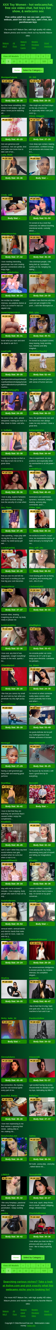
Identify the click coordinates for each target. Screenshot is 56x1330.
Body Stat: (14, 100)
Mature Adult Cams (24, 45)
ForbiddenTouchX (38, 351)
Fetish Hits (31, 1326)
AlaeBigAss (35, 625)
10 (14, 61)
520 (44, 61)
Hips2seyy (34, 154)
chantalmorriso (8, 233)
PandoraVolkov (36, 1018)
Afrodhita (5, 939)
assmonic (34, 978)
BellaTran (34, 1095)
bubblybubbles (8, 625)
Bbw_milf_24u (36, 548)
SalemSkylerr (35, 195)
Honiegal (5, 743)
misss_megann (36, 116)
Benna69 (33, 783)
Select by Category (32, 70)
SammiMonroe (8, 704)
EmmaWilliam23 (9, 860)
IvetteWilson (35, 469)
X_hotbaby (6, 430)
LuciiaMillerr (35, 822)
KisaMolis (6, 822)
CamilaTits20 (35, 704)
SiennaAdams (8, 1057)
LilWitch (5, 1174)
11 (20, 61)
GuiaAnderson (8, 900)
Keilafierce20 (35, 272)
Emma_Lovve (36, 900)
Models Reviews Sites (35, 45)
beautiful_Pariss (9, 1095)
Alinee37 (5, 116)
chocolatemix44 (37, 743)
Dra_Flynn (6, 507)
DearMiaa (5, 783)
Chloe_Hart (34, 507)
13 (32, 61)
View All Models (11, 56)
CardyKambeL (8, 548)
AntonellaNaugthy (10, 390)
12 (26, 61)
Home (17, 70)
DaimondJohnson (38, 939)
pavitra (4, 1213)
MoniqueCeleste (9, 77)
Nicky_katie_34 (8, 1018)
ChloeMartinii (7, 665)
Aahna (32, 1136)
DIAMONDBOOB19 (10, 312)
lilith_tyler (34, 312)
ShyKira (5, 978)
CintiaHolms (7, 469)
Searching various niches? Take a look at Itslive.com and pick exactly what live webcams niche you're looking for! (28, 1285)
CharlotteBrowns (37, 1213)
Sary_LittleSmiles (10, 272)
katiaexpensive (36, 430)
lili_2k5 (32, 77)
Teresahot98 (35, 1174)
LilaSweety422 (36, 586)
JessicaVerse (7, 586)
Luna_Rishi (6, 154)
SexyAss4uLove (9, 1136)
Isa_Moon (34, 665)
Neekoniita (34, 233)
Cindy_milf (6, 195)
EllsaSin (33, 860)
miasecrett (34, 1057)
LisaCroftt (6, 351)
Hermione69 (35, 390)
